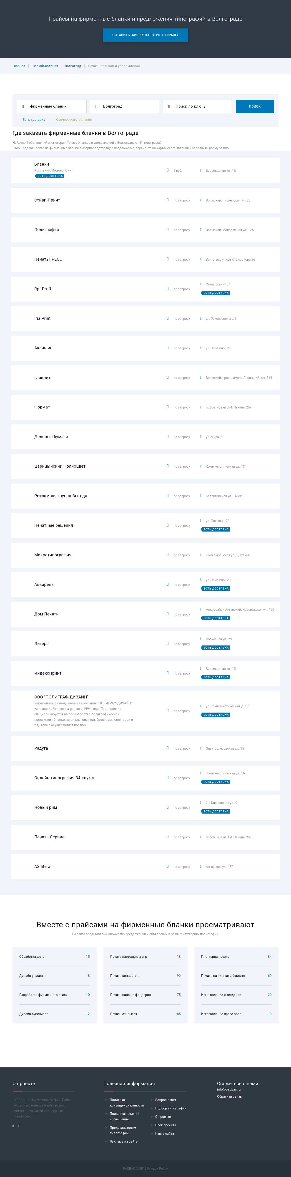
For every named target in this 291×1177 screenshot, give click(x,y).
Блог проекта (165, 1125)
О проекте (163, 1117)
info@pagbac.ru (229, 1089)
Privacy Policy (157, 1168)
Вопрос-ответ (165, 1100)
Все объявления (45, 66)
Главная (19, 66)
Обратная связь (229, 1096)
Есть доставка (34, 119)
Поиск (255, 106)
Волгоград (73, 66)
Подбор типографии (171, 1108)
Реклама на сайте (124, 1141)
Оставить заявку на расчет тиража (145, 35)
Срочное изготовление (74, 119)
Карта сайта (164, 1133)
